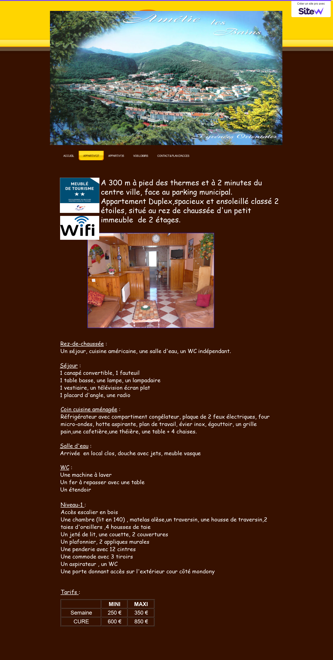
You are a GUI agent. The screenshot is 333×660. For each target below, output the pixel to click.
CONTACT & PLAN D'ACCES (173, 156)
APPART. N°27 (91, 156)
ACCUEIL (68, 156)
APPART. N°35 (116, 156)
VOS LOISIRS (140, 156)
